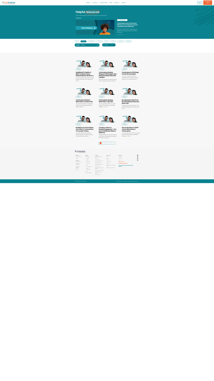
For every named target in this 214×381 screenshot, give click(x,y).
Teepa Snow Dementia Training (98, 172)
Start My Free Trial (207, 2)
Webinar (78, 69)
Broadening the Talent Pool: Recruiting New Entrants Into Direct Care (130, 101)
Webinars (107, 158)
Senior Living (88, 163)
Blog (107, 156)
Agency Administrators (88, 169)
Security (137, 181)
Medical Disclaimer (119, 181)
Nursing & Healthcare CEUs (99, 164)
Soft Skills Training (97, 174)
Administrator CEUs (98, 162)
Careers (77, 169)
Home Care (87, 158)
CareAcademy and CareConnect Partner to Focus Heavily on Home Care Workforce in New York (127, 25)
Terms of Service (125, 181)
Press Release (122, 20)
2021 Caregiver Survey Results (110, 167)
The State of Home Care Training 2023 (110, 165)
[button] (77, 41)
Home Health (88, 161)
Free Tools (107, 163)
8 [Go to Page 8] (111, 143)
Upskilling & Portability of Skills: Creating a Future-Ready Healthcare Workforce (84, 74)
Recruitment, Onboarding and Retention (99, 168)
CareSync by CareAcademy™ (78, 164)
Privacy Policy (129, 181)
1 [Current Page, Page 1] (100, 143)
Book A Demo (120, 156)
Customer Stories (108, 161)
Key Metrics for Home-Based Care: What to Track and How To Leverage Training (84, 129)
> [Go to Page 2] (113, 143)
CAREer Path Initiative (88, 172)
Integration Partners (78, 156)
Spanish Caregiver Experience (99, 170)
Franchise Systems (88, 166)
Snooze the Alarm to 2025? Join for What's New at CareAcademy (130, 129)
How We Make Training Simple (98, 157)
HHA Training (97, 159)
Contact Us (120, 158)
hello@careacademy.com (123, 163)
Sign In (199, 2)
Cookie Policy (134, 181)
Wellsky (77, 158)
